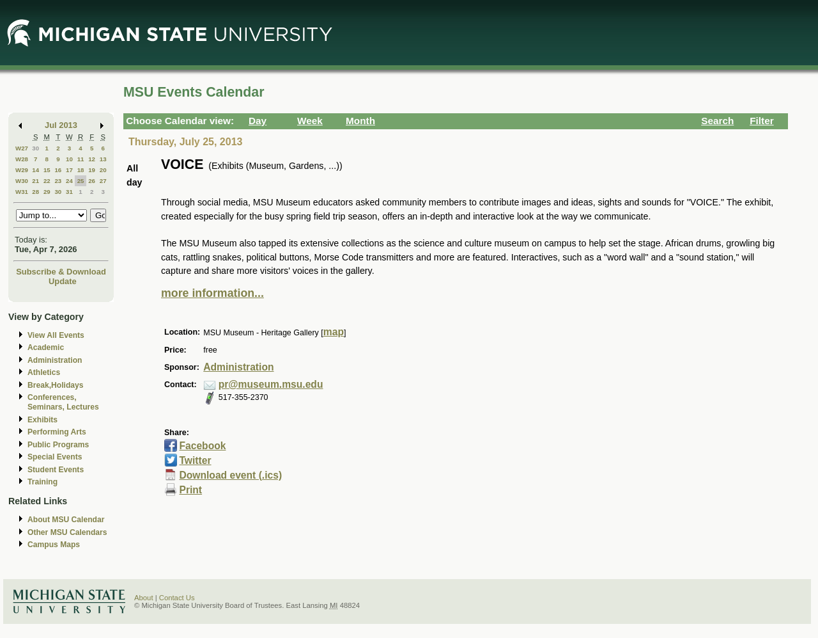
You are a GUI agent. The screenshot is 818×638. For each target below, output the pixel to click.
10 (69, 159)
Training (42, 481)
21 (35, 180)
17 (69, 169)
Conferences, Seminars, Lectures (63, 402)
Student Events (55, 469)
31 (69, 191)
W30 (21, 180)
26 (91, 180)
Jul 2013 (61, 125)
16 (57, 169)
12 (91, 159)
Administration (54, 360)
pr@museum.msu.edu (271, 384)
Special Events (54, 456)
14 (35, 169)
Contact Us (177, 598)
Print (190, 489)
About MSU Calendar (65, 519)
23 (57, 180)
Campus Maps (53, 544)
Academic (45, 347)
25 (80, 180)
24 (69, 180)
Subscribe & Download (61, 271)
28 (35, 191)
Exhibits (42, 419)
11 (80, 159)
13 (103, 159)
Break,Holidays (55, 385)
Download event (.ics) (230, 475)
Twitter (195, 460)
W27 (21, 148)
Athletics (43, 372)
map (333, 331)
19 (91, 169)
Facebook (202, 445)
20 (103, 169)
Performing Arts (56, 431)
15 (46, 169)
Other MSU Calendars (67, 532)
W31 (21, 191)
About (143, 598)
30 (35, 148)
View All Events (55, 335)
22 (46, 180)
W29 (21, 169)
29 (46, 191)
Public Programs (58, 444)
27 (103, 180)
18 (80, 169)
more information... (212, 293)
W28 (21, 159)
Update (63, 281)
